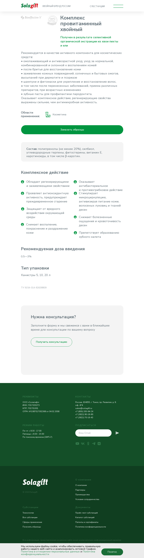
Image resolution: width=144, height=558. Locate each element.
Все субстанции (30, 517)
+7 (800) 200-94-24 (84, 411)
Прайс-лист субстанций (86, 513)
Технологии (28, 513)
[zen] (99, 444)
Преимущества (82, 494)
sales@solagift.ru (83, 408)
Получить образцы (32, 526)
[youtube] (77, 444)
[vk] (83, 444)
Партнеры (80, 490)
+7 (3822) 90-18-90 (84, 414)
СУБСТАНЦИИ (97, 6)
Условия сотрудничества (87, 499)
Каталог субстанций (84, 517)
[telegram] (94, 444)
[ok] (88, 444)
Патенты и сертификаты (86, 522)
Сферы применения (32, 522)
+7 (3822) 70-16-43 (84, 417)
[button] (72, 129)
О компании (81, 485)
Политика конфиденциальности (90, 526)
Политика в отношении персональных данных (50, 551)
